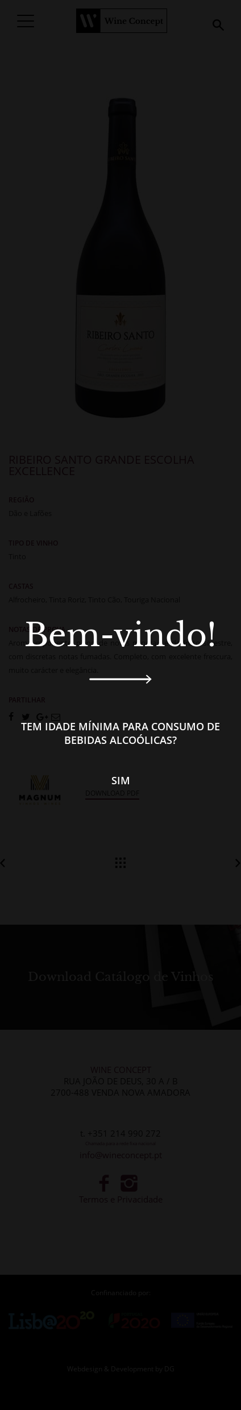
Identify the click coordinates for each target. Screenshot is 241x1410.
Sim (120, 780)
